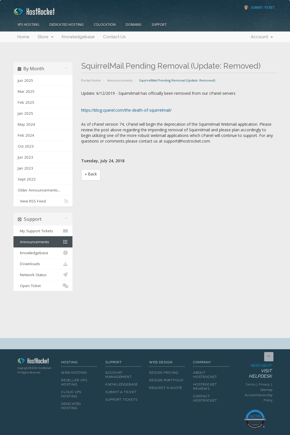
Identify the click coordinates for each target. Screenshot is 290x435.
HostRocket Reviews (205, 386)
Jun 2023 (25, 157)
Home (23, 36)
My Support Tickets (43, 230)
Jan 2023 (25, 168)
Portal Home (91, 80)
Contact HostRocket (205, 398)
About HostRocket (205, 375)
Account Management (118, 375)
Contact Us (114, 36)
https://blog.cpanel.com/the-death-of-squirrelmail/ (126, 110)
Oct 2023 (26, 146)
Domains (133, 24)
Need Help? (254, 371)
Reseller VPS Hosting (74, 382)
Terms (250, 384)
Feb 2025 (26, 102)
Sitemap (266, 389)
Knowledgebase (78, 36)
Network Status (43, 274)
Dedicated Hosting (66, 24)
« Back (91, 174)
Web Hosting (74, 373)
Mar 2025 (26, 91)
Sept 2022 (27, 179)
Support (159, 24)
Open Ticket (43, 285)
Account (262, 36)
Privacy (264, 384)
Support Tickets (121, 400)
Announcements (120, 80)
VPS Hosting (28, 24)
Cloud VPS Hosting (71, 394)
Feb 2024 (26, 135)
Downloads (43, 263)
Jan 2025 (25, 113)
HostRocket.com (35, 362)
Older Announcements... (39, 190)
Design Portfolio (166, 380)
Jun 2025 (25, 80)
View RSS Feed (43, 201)
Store (45, 36)
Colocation (105, 24)
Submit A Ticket (120, 392)
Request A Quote (165, 388)
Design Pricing (163, 373)
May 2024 (26, 124)
